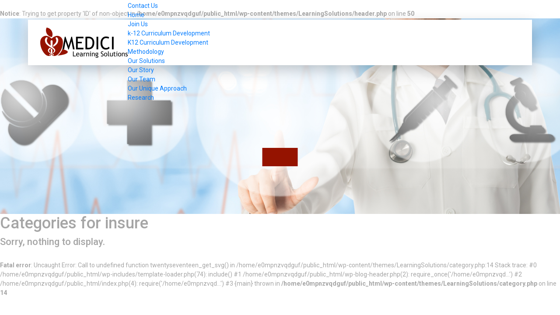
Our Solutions (146, 60)
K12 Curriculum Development (168, 42)
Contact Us (143, 5)
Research (141, 97)
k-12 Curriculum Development (169, 33)
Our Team (141, 79)
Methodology (146, 51)
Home (136, 14)
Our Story (141, 70)
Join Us (138, 24)
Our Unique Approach (157, 88)
